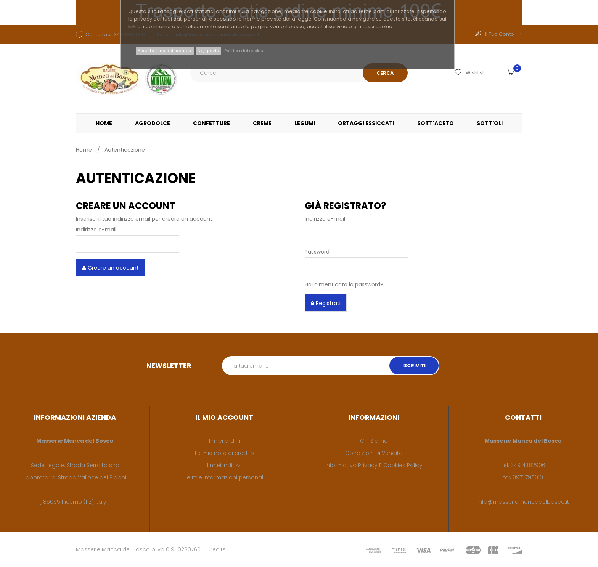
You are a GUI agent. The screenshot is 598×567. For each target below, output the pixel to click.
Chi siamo (374, 441)
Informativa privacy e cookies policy (374, 465)
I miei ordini (224, 441)
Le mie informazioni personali (224, 477)
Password (317, 251)
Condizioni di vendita (374, 453)
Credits (216, 549)
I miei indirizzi (224, 465)
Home (84, 150)
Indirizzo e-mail (96, 229)
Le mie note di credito (224, 453)
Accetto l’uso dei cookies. (165, 51)
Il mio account (224, 417)
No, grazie (208, 51)
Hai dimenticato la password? (344, 284)
